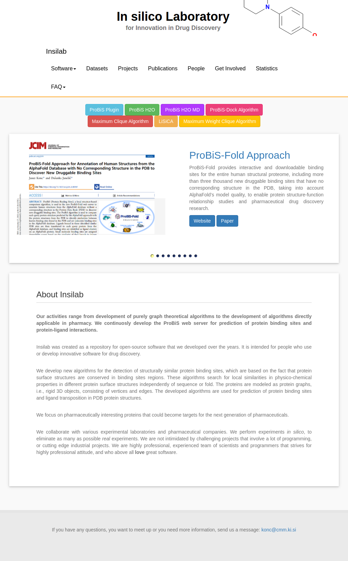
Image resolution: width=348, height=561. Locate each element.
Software (63, 68)
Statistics (267, 68)
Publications (163, 68)
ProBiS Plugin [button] (104, 109)
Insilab (56, 51)
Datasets (97, 68)
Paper (227, 221)
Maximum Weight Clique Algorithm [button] (220, 121)
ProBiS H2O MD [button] (182, 109)
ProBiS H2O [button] (142, 109)
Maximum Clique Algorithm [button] (120, 121)
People (196, 68)
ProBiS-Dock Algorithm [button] (234, 109)
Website (202, 221)
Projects (128, 68)
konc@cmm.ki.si (278, 529)
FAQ (58, 87)
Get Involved (230, 68)
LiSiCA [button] (166, 121)
